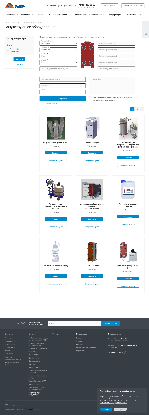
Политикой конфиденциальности (113, 403)
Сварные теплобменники (38, 348)
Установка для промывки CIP (128, 267)
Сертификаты (10, 347)
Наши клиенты (10, 341)
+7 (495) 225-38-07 (86, 5)
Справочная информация (86, 347)
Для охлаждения (35, 384)
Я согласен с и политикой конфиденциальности (113, 99)
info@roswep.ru (66, 6)
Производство (10, 344)
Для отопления (34, 367)
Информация (116, 15)
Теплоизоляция (92, 142)
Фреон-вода (33, 355)
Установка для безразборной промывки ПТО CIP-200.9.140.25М (128, 144)
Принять (106, 409)
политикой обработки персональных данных (116, 98)
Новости (79, 338)
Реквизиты (9, 354)
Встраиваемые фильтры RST (55, 142)
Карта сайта (80, 351)
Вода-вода (33, 351)
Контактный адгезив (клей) (56, 266)
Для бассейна (34, 358)
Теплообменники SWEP (37, 381)
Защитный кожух (91, 266)
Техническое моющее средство (128, 205)
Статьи (79, 341)
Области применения (58, 15)
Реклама (79, 344)
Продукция (27, 15)
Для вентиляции (35, 361)
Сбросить (19, 64)
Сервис (40, 15)
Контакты (131, 15)
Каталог (32, 334)
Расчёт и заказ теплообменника (89, 15)
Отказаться (120, 409)
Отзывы (7, 351)
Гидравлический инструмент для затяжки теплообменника (91, 206)
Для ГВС (32, 364)
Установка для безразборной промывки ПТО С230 (56, 206)
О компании (9, 338)
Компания (12, 15)
